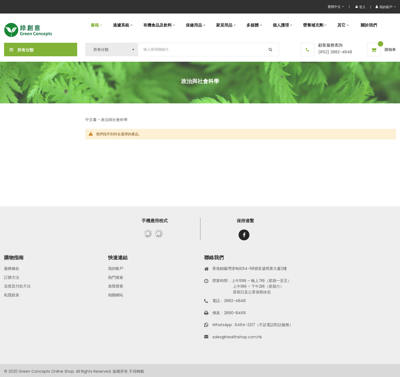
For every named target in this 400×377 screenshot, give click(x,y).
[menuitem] (96, 25)
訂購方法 (11, 277)
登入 (361, 7)
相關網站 (115, 295)
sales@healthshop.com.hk (237, 337)
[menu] (240, 25)
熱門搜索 (115, 277)
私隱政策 (11, 295)
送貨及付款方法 (17, 286)
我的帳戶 (115, 268)
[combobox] (208, 49)
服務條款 (11, 268)
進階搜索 (115, 286)
